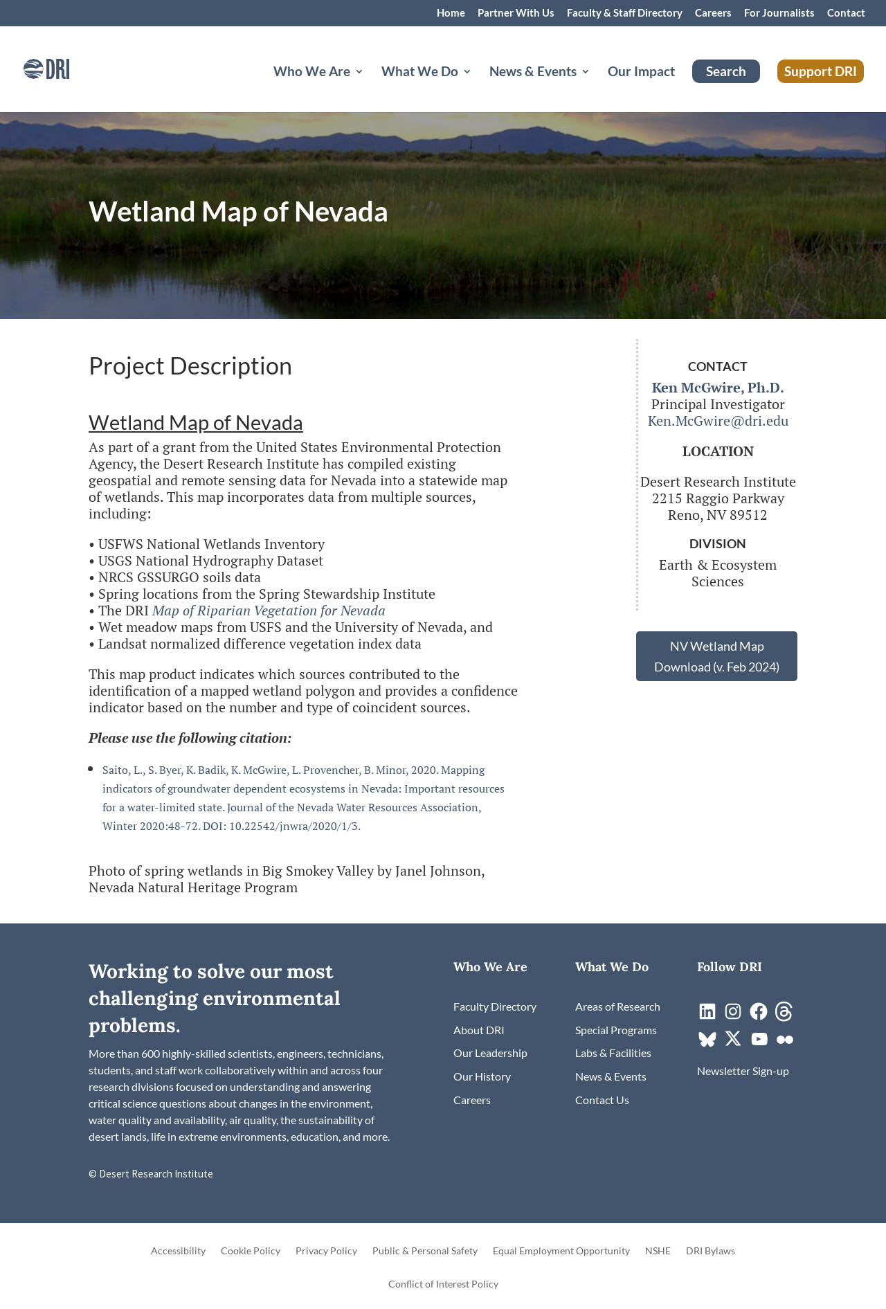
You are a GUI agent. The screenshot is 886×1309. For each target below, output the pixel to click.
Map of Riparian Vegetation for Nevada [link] (269, 610)
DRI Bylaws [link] (710, 1251)
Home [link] (451, 13)
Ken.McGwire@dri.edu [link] (718, 420)
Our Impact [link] (641, 72)
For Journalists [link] (779, 13)
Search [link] (726, 71)
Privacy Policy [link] (326, 1251)
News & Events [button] (533, 72)
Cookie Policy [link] (250, 1251)
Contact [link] (846, 13)
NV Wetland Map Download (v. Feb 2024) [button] (716, 656)
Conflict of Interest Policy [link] (443, 1284)
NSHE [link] (658, 1251)
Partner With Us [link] (516, 13)
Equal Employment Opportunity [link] (561, 1251)
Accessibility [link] (178, 1251)
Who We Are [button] (311, 72)
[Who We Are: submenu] (370, 87)
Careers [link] (713, 13)
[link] (66, 67)
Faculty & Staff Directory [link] (624, 13)
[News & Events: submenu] (596, 87)
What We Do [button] (419, 72)
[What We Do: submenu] (478, 87)
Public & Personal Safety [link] (425, 1251)
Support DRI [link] (820, 71)
